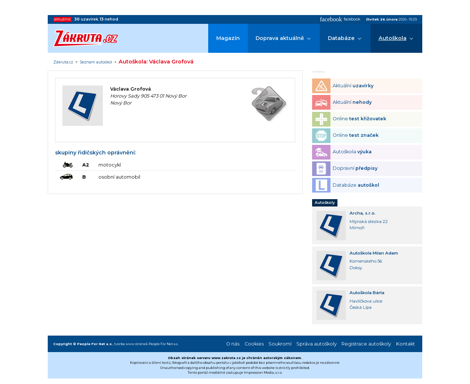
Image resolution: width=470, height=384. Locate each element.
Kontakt (405, 344)
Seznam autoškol (96, 62)
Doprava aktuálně (280, 38)
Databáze (341, 38)
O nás (232, 344)
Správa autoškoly (316, 344)
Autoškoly (325, 202)
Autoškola (392, 38)
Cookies (254, 344)
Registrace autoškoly (366, 344)
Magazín (228, 38)
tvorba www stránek (131, 344)
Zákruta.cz (63, 62)
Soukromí (280, 344)
